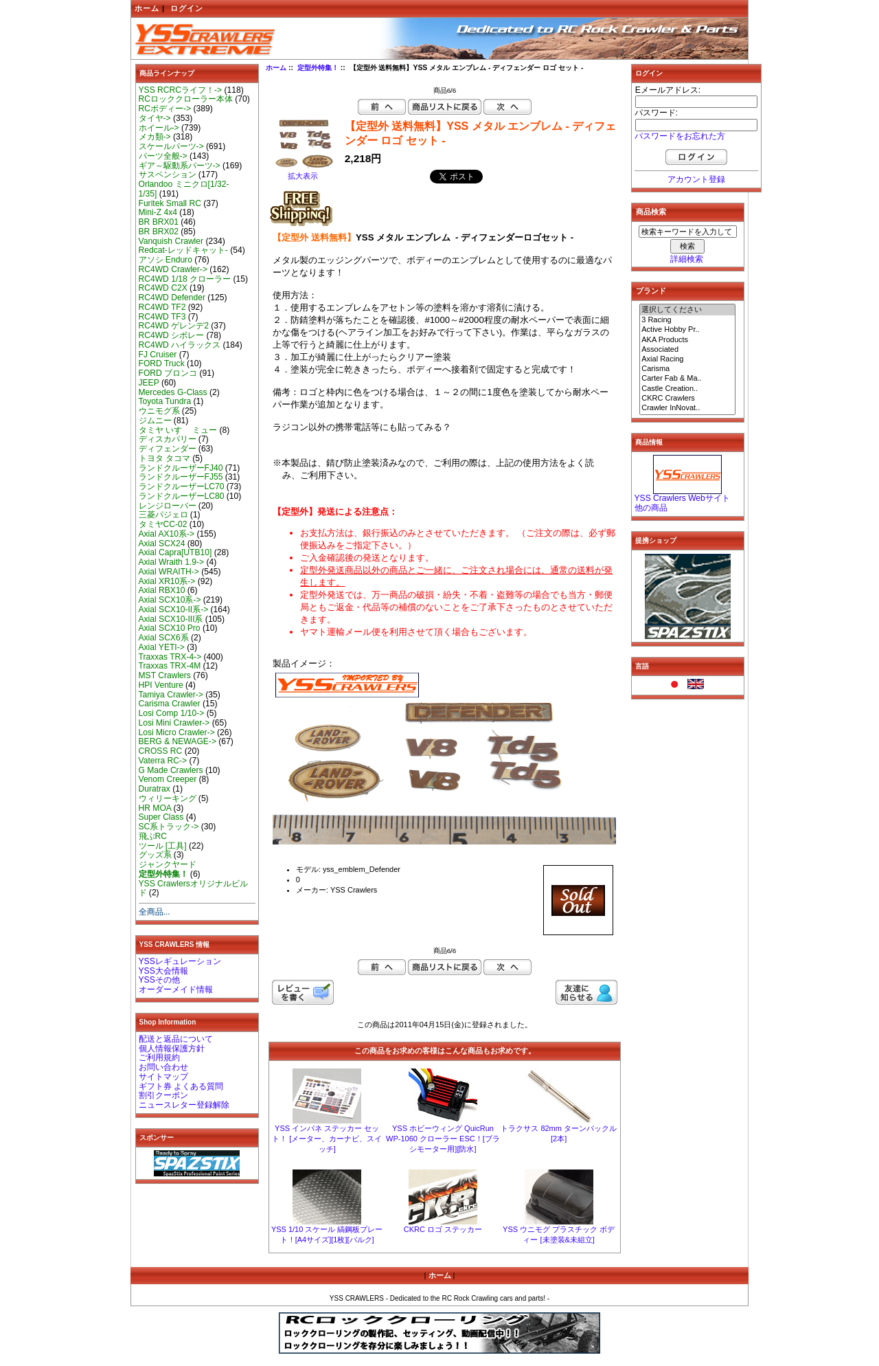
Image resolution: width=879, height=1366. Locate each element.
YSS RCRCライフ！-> (180, 90)
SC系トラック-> (169, 826)
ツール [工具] (163, 846)
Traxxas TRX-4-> (170, 657)
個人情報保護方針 (172, 1048)
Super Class (161, 817)
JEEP (149, 383)
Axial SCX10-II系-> (174, 609)
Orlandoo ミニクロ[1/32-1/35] (184, 189)
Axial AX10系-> (167, 534)
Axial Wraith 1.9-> (172, 562)
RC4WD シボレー (172, 335)
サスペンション (167, 174)
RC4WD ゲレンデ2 (174, 326)
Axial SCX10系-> (170, 600)
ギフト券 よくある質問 (181, 1086)
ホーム (147, 8)
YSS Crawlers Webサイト (682, 498)
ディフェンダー (167, 449)
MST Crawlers (165, 675)
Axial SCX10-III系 (171, 619)
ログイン (186, 8)
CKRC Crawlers (687, 398)
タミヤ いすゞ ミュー (178, 430)
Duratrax (154, 789)
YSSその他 (159, 980)
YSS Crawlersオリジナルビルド (193, 888)
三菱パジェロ (163, 514)
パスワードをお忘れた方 (680, 136)
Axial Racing (687, 359)
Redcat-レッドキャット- (183, 250)
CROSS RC (161, 751)
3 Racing (687, 320)
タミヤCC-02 (163, 524)
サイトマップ (163, 1077)
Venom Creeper (168, 779)
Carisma (687, 369)
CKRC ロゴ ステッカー (443, 1229)
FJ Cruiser (158, 354)
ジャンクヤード (167, 864)
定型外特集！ (318, 67)
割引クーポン (163, 1095)
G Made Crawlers (171, 770)
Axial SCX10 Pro (170, 628)
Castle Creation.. (687, 389)
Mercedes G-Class (173, 392)
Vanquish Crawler (171, 241)
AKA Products (687, 340)
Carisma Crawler (170, 703)
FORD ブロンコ (168, 373)
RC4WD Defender (172, 297)
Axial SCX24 (162, 543)
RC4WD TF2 (162, 307)
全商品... (154, 912)
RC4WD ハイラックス (180, 345)
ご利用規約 (159, 1057)
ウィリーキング (167, 798)
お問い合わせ (163, 1067)
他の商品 (651, 508)
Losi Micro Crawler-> (177, 732)
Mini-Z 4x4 (158, 212)
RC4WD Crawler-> (173, 269)
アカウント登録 (696, 179)
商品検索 (651, 212)
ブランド (651, 291)
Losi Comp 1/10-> (172, 713)
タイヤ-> (155, 118)
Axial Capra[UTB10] (175, 552)
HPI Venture (161, 685)
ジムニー (155, 420)
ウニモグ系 (159, 411)
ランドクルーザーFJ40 (181, 468)
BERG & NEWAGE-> (177, 741)
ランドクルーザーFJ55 (181, 477)
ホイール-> (159, 128)
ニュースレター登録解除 (184, 1105)
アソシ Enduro (165, 260)
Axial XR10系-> (167, 581)
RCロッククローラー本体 (186, 99)
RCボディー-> (165, 108)
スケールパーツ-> (171, 146)
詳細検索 (686, 259)
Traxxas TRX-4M (170, 666)
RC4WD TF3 (162, 317)
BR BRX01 (159, 222)
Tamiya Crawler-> (171, 694)
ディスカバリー (167, 439)
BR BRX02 (159, 231)
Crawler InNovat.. (687, 408)
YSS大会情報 (163, 971)
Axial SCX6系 (164, 637)
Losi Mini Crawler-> (174, 723)
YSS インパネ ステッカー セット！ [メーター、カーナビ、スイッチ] (327, 1138)
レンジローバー (167, 506)
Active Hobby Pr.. (687, 330)
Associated (687, 350)
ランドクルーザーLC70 (182, 486)
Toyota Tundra (165, 401)
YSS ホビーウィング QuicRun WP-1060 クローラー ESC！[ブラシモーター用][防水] (443, 1138)
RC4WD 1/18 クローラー (185, 279)
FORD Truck (162, 363)
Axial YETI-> (162, 647)
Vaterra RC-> (163, 760)
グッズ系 (155, 855)
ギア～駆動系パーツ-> (179, 165)
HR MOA (155, 808)
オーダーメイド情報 (176, 989)
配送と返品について (176, 1039)
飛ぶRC (153, 836)
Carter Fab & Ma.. (687, 378)
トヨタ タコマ (164, 458)
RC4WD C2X (163, 288)
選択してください (687, 309)
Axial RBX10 (162, 590)
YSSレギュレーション (180, 961)
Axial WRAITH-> (169, 571)
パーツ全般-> (163, 156)
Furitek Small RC (170, 203)
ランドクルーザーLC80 (182, 496)
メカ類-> (155, 137)
